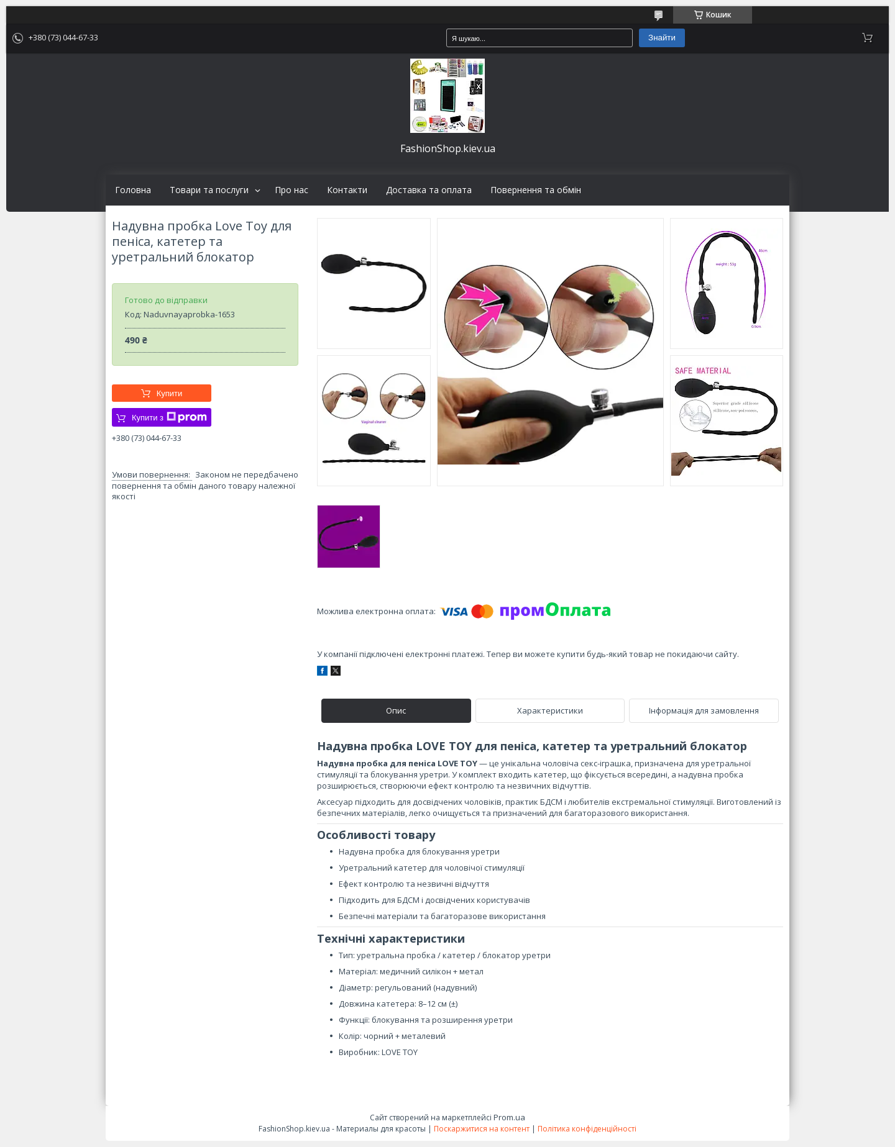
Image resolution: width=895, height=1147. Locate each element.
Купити (170, 393)
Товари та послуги (209, 190)
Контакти (347, 190)
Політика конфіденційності (587, 1128)
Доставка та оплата (429, 190)
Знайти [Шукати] (662, 37)
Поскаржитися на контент (482, 1128)
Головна (133, 190)
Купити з (169, 417)
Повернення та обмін (535, 190)
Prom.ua (509, 1117)
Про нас (291, 190)
